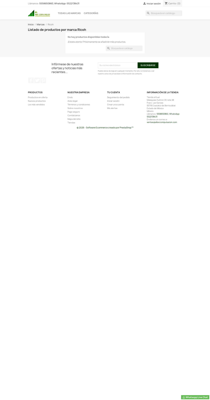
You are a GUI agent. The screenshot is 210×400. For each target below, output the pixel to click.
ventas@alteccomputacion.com (162, 122)
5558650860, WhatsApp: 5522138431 (59, 3)
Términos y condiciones (79, 104)
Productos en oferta (37, 97)
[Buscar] (164, 13)
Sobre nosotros (75, 108)
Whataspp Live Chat (195, 397)
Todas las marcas (69, 13)
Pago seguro (74, 111)
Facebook (31, 80)
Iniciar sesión (113, 101)
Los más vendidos (36, 104)
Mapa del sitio (74, 119)
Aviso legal (72, 101)
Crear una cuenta (115, 104)
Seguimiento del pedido (118, 97)
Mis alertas (112, 108)
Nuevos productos (37, 101)
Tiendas (71, 122)
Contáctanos (74, 115)
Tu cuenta (113, 92)
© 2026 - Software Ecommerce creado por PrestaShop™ (105, 127)
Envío (70, 97)
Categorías (91, 13)
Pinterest (43, 80)
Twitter (37, 80)
